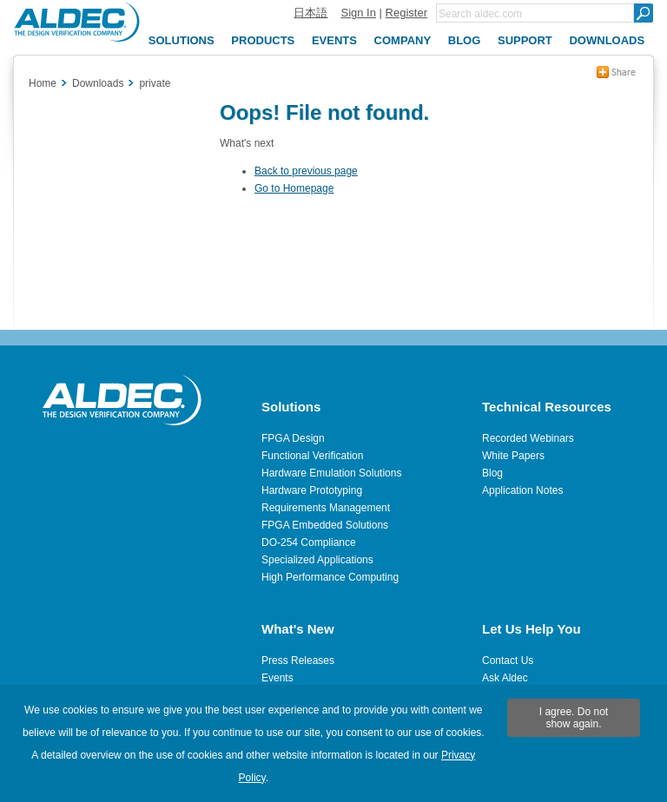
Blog (492, 473)
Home (42, 83)
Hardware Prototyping (311, 490)
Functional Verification (312, 456)
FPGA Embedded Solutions (324, 525)
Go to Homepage (294, 188)
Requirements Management (325, 508)
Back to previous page (306, 171)
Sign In (357, 12)
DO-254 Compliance (308, 542)
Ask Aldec (505, 678)
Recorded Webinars (528, 438)
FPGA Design (293, 438)
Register (406, 12)
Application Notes (522, 490)
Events (277, 678)
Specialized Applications (317, 560)
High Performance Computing (330, 577)
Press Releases (297, 660)
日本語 (310, 12)
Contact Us (507, 660)
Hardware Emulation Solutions (331, 473)
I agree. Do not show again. (573, 718)
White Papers (513, 456)
